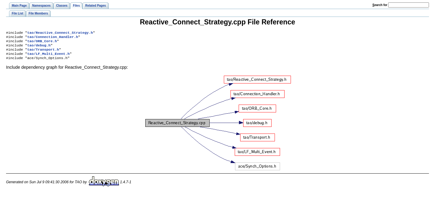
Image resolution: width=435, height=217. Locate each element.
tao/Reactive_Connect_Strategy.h (60, 33)
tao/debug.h (38, 47)
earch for (380, 5)
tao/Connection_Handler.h (52, 38)
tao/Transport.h (43, 52)
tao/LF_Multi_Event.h (48, 57)
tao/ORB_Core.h (42, 42)
